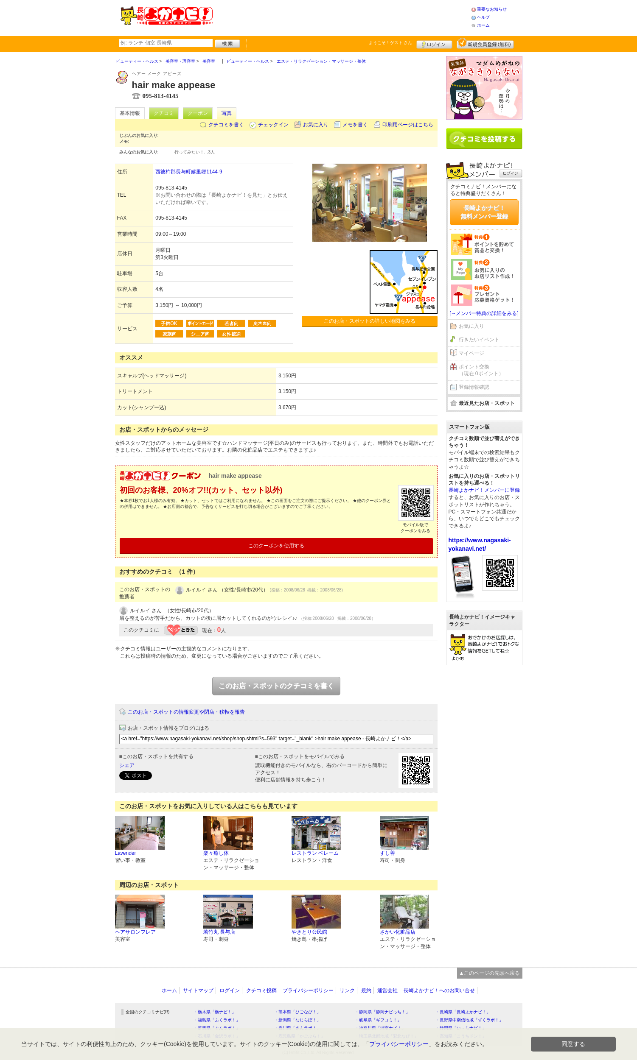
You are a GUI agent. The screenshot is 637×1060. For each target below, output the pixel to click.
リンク (347, 990)
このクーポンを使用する (276, 546)
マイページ (471, 353)
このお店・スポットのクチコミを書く (276, 685)
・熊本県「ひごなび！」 (297, 1012)
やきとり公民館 (309, 932)
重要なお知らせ (492, 9)
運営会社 (387, 990)
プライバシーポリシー (308, 990)
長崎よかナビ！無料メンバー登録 (484, 212)
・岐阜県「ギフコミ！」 (378, 1020)
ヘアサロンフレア (135, 932)
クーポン (198, 113)
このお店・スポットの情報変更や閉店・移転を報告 (186, 712)
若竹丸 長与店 (219, 932)
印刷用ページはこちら (407, 125)
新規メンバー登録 (485, 43)
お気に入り (315, 125)
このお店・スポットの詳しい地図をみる (369, 321)
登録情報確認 (474, 387)
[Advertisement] (341, 17)
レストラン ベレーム (315, 853)
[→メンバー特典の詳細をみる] (484, 313)
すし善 (387, 853)
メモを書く (355, 125)
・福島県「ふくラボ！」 (217, 1020)
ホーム (483, 25)
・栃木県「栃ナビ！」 (215, 1012)
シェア (127, 765)
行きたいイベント (479, 340)
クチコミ (164, 113)
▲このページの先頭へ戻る (489, 973)
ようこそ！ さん (391, 42)
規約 (366, 990)
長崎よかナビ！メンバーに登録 (484, 490)
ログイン (434, 43)
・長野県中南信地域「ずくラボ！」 (469, 1020)
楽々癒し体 (216, 853)
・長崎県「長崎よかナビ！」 (463, 1012)
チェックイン (273, 125)
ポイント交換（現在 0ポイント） (481, 370)
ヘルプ (483, 17)
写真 (227, 113)
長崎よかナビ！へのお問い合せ (439, 990)
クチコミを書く (226, 125)
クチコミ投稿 (261, 990)
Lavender (125, 853)
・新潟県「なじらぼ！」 (297, 1020)
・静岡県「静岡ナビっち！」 (382, 1012)
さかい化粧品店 (397, 932)
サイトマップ (198, 990)
